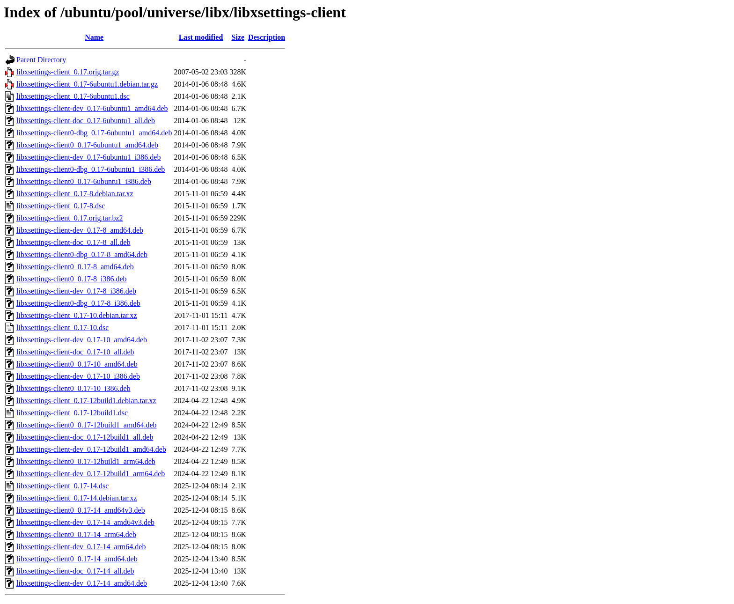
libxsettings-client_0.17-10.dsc (62, 327)
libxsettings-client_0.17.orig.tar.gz (67, 72)
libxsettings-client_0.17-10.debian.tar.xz (76, 315)
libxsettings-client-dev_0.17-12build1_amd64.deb (91, 449)
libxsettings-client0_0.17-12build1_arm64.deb (85, 461)
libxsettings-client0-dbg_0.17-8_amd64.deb (81, 254)
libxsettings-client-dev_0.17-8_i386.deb (76, 291)
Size (238, 37)
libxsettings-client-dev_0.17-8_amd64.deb (79, 230)
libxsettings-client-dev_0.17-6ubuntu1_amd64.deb (92, 108)
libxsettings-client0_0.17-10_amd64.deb (77, 364)
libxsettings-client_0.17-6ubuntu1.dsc (73, 96)
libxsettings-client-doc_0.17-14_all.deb (75, 571)
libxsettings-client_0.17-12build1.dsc (72, 413)
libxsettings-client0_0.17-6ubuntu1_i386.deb (83, 181)
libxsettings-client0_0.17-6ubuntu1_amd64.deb (87, 145)
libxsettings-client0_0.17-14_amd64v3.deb (80, 510)
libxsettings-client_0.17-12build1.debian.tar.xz (86, 401)
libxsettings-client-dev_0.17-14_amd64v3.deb (85, 522)
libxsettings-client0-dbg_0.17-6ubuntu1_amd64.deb (94, 133)
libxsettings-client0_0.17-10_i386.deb (73, 388)
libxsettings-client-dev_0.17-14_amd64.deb (81, 583)
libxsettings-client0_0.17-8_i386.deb (71, 279)
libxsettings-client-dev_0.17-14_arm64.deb (81, 547)
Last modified (201, 37)
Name (94, 37)
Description (266, 37)
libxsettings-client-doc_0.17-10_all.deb (75, 352)
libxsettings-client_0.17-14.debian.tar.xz (76, 498)
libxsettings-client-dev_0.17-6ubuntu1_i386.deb (88, 157)
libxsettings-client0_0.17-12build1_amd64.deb (86, 425)
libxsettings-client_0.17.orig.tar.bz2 (69, 218)
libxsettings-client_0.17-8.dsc (60, 206)
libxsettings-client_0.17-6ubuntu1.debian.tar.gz (87, 84)
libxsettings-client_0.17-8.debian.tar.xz (74, 194)
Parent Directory (41, 60)
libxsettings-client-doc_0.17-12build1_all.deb (84, 437)
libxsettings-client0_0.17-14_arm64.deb (76, 534)
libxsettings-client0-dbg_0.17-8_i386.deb (78, 303)
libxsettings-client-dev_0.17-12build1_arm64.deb (90, 474)
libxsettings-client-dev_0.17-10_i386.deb (78, 376)
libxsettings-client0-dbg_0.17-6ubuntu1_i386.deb (90, 169)
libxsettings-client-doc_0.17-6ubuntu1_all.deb (85, 121)
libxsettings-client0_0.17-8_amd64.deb (75, 267)
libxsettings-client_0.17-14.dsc (62, 486)
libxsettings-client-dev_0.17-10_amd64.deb (81, 340)
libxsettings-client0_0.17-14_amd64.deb (77, 559)
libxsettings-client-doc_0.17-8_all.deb (73, 242)
